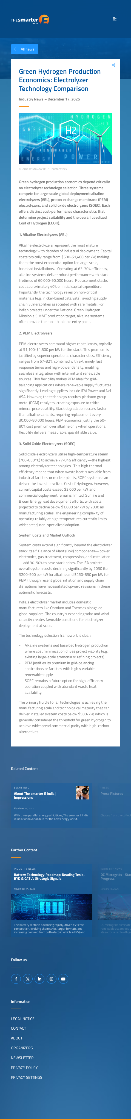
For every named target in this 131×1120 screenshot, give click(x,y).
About (16, 1038)
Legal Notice (23, 1018)
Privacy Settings (26, 1077)
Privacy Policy (24, 1068)
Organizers (22, 1048)
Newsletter (22, 1058)
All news (23, 49)
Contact (18, 1028)
